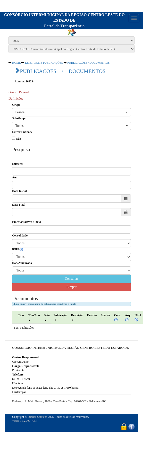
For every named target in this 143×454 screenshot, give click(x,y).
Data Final (18, 204)
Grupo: (16, 104)
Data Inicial (19, 191)
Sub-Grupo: (19, 118)
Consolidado (20, 235)
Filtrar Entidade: (23, 132)
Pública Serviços (37, 417)
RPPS (17, 250)
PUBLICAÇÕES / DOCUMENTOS (88, 62)
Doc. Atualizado (22, 263)
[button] (71, 112)
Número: (17, 164)
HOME (16, 62)
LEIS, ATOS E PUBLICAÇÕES (44, 62)
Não (18, 138)
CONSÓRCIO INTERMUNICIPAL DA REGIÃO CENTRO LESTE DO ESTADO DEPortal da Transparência (64, 20)
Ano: (15, 177)
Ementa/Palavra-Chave (26, 222)
